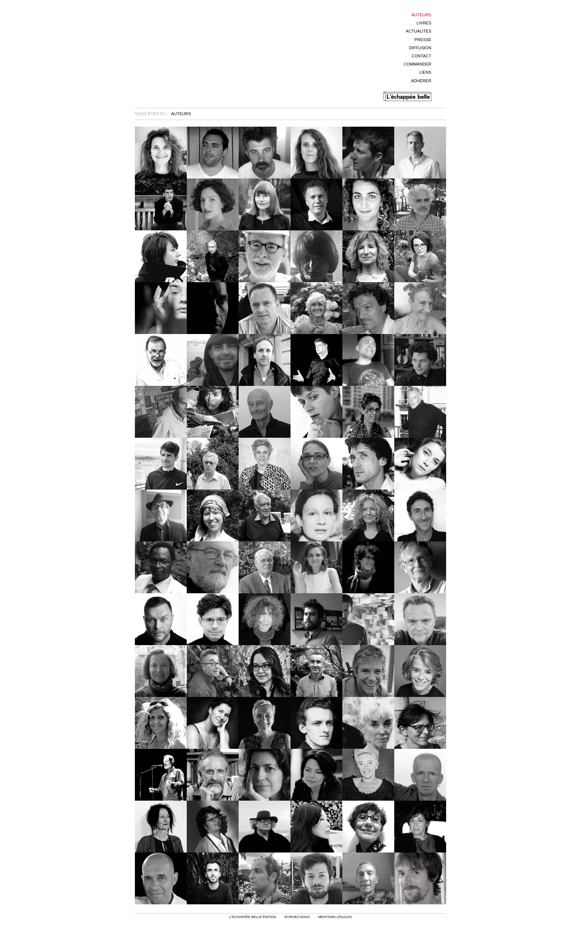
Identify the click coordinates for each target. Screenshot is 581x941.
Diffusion (420, 48)
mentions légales (335, 917)
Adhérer (421, 81)
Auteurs (421, 15)
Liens (425, 72)
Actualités (418, 31)
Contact (421, 56)
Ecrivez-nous (297, 917)
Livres (423, 23)
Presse (423, 39)
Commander (417, 64)
